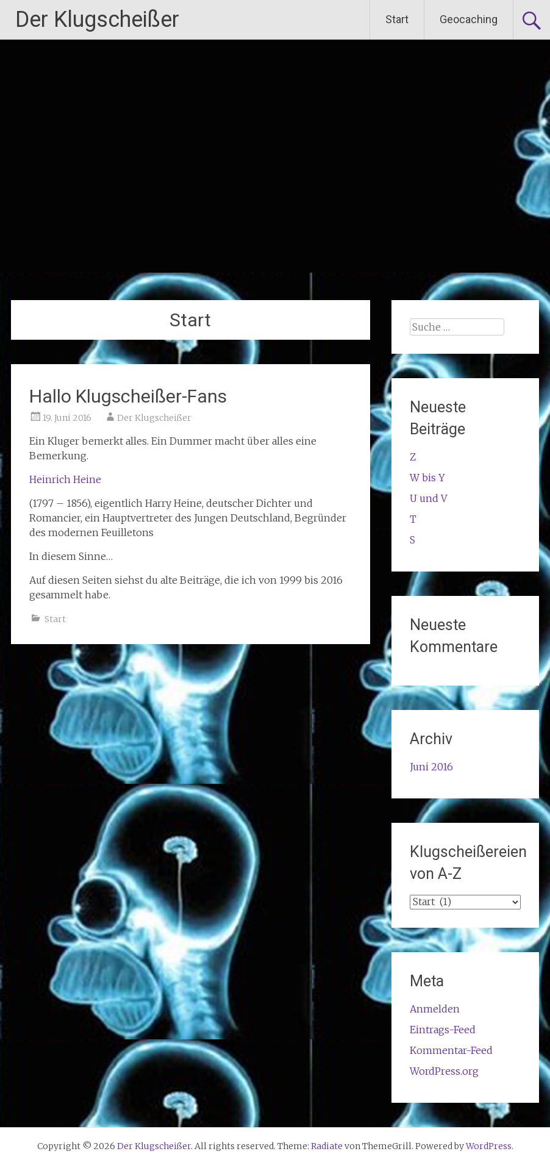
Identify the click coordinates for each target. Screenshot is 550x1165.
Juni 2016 (431, 767)
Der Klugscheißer (97, 19)
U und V (428, 498)
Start (397, 19)
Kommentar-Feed (451, 1050)
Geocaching (469, 19)
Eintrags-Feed (443, 1029)
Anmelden (435, 1009)
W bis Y (427, 477)
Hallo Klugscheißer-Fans (128, 396)
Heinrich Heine (65, 479)
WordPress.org (444, 1071)
